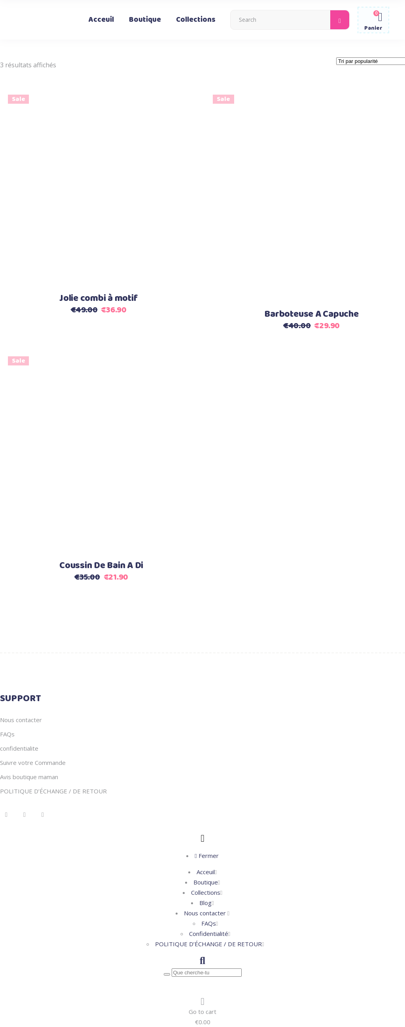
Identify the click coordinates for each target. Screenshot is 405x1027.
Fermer (206, 856)
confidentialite (19, 748)
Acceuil (206, 872)
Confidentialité (208, 934)
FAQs (7, 734)
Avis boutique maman (29, 777)
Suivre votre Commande (33, 762)
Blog (205, 903)
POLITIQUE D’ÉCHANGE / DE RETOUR (53, 791)
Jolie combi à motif (98, 298)
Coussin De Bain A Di (101, 565)
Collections (205, 892)
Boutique (205, 882)
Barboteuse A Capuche (311, 314)
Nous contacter (21, 720)
